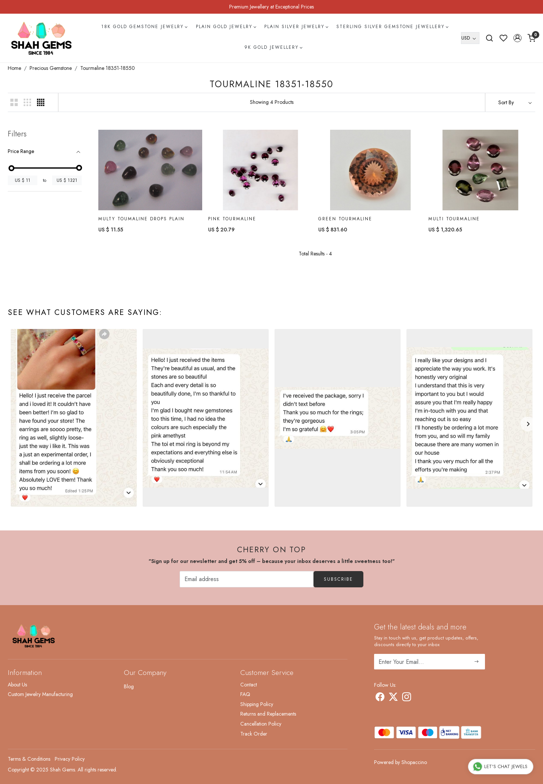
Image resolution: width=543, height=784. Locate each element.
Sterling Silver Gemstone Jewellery (392, 26)
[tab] (45, 151)
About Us (17, 684)
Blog (129, 686)
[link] (489, 38)
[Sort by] (510, 102)
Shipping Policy (256, 704)
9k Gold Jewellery (273, 47)
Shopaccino (414, 762)
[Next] (527, 424)
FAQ (245, 694)
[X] (393, 698)
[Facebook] (380, 698)
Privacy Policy (70, 759)
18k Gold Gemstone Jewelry (144, 26)
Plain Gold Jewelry (226, 26)
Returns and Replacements (268, 713)
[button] (517, 38)
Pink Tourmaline (232, 218)
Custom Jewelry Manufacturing (40, 694)
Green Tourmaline (345, 218)
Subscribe (338, 579)
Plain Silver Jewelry (296, 26)
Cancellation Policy (260, 723)
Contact (248, 684)
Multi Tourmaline (454, 218)
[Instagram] (407, 698)
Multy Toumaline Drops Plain (141, 218)
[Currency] (470, 38)
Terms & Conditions (29, 759)
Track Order (253, 733)
